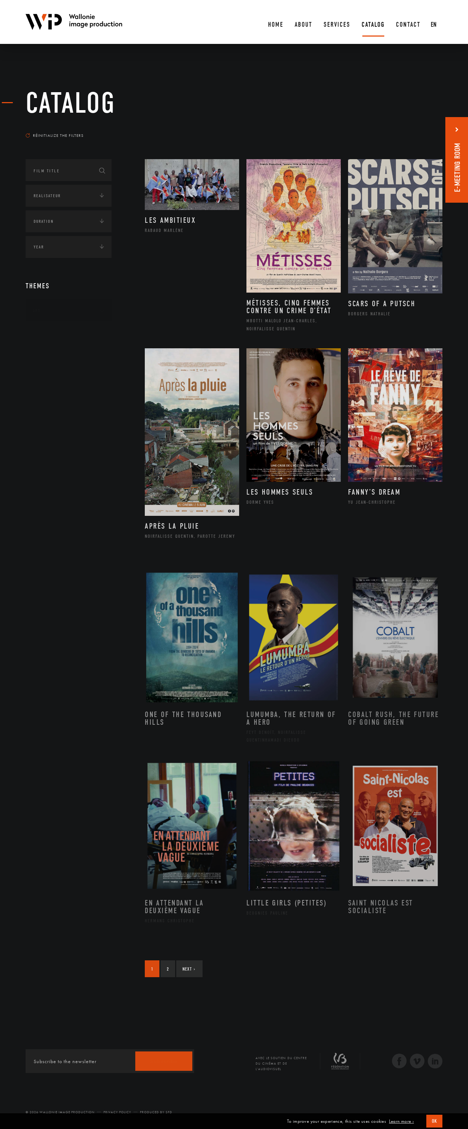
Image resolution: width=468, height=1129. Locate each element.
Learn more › (401, 1121)
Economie (43, 378)
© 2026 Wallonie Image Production (60, 1112)
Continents (46, 333)
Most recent (429, 128)
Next (188, 969)
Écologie (43, 356)
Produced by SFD (156, 1112)
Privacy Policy (117, 1112)
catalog (71, 103)
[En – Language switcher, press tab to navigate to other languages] (434, 22)
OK (434, 1121)
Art (37, 310)
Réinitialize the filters (55, 135)
